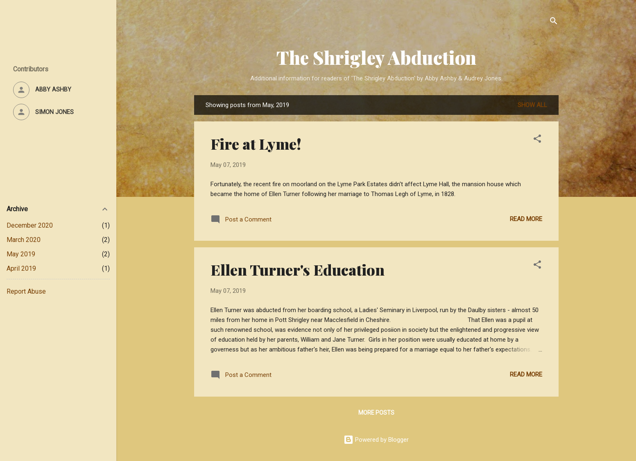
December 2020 (30, 225)
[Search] (554, 22)
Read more (526, 219)
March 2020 (24, 240)
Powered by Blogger (376, 439)
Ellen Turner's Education (297, 269)
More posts (376, 412)
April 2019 (21, 268)
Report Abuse (26, 291)
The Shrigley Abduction (376, 57)
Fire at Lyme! (255, 143)
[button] (537, 140)
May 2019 (21, 254)
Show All (532, 105)
